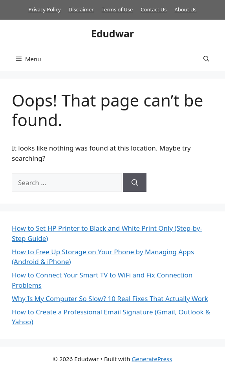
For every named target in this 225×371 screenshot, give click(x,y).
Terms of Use (117, 9)
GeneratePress (152, 359)
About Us (185, 9)
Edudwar (112, 33)
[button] (206, 59)
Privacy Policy (45, 9)
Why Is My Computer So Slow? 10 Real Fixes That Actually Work (110, 298)
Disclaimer (81, 9)
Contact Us (153, 9)
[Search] (134, 182)
